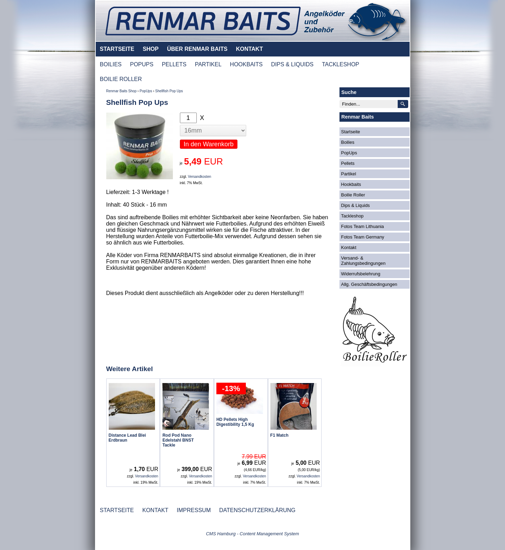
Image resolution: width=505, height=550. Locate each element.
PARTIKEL (208, 64)
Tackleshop (352, 216)
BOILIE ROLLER (121, 79)
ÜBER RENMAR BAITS (197, 49)
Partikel (348, 173)
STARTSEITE (117, 49)
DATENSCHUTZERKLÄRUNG (257, 510)
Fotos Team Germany (362, 237)
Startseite (350, 131)
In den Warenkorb (209, 144)
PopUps (146, 91)
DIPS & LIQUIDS (292, 64)
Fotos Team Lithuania (362, 226)
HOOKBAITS (246, 64)
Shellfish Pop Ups (169, 91)
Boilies (348, 142)
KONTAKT (249, 49)
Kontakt (348, 247)
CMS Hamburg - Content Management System (252, 533)
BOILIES (111, 64)
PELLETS (174, 64)
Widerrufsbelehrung (361, 273)
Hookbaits (351, 184)
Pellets (348, 163)
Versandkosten (199, 177)
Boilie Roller (353, 194)
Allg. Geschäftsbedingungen (369, 284)
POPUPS (142, 64)
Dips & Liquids (355, 205)
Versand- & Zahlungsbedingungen (363, 260)
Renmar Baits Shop (121, 91)
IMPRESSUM (194, 510)
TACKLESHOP (340, 64)
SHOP (151, 49)
